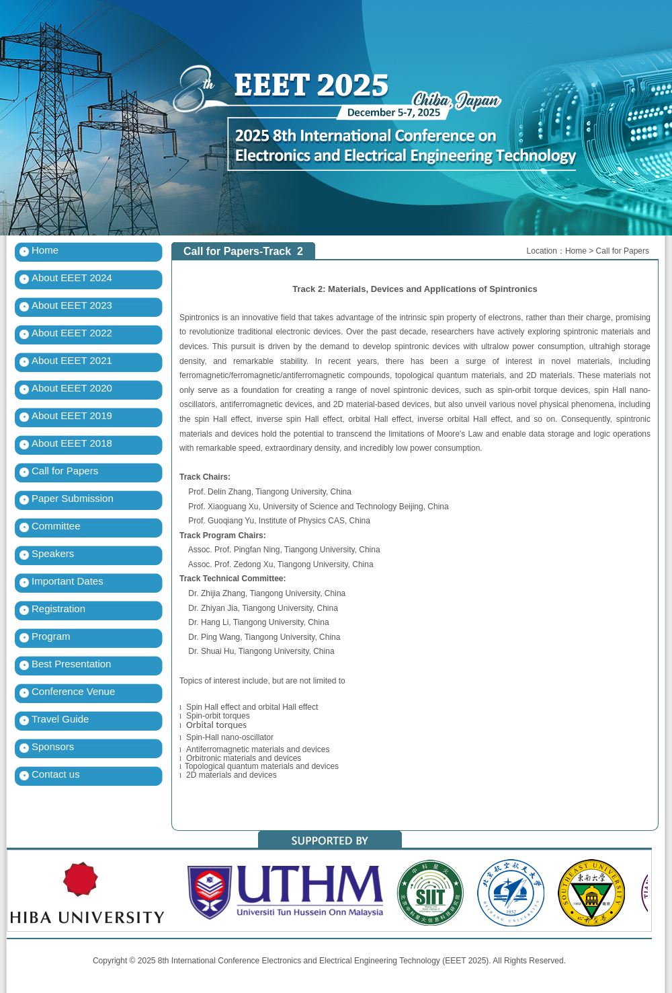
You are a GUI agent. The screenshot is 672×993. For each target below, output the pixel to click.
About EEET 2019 (72, 415)
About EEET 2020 (72, 388)
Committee (56, 525)
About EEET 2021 (72, 360)
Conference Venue (73, 691)
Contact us (56, 774)
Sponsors (53, 746)
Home (45, 250)
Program (51, 636)
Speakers (53, 553)
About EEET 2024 (72, 277)
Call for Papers (65, 470)
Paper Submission (73, 498)
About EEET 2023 (72, 305)
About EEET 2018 (72, 443)
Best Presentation (71, 663)
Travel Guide (60, 719)
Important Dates (67, 581)
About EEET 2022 (72, 332)
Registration (58, 608)
